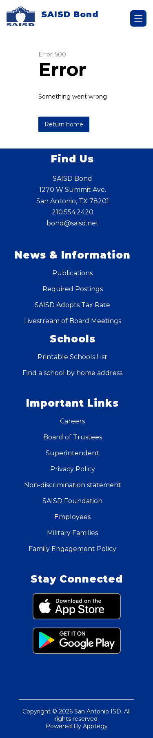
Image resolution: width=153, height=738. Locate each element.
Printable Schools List (72, 357)
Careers (72, 421)
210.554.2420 (72, 212)
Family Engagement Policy (72, 549)
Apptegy (95, 726)
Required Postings (72, 289)
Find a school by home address (72, 373)
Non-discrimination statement (72, 485)
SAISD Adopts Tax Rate (72, 305)
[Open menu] (138, 18)
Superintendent (72, 453)
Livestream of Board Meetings (72, 321)
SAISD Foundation (72, 501)
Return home (63, 124)
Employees (72, 517)
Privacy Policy (72, 469)
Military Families (72, 533)
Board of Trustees (72, 437)
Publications (72, 273)
